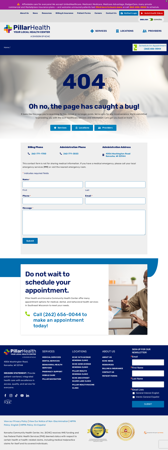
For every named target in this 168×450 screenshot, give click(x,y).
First (25, 190)
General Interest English (147, 393)
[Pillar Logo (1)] (27, 26)
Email (88, 196)
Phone (27, 196)
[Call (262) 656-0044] (150, 47)
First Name (137, 368)
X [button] (166, 1)
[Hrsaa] (98, 424)
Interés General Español (147, 397)
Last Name (137, 379)
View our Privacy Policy (16, 421)
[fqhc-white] (8, 400)
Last (87, 190)
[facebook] (5, 395)
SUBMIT (148, 404)
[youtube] (22, 395)
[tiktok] (16, 395)
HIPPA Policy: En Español (33, 425)
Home (6, 47)
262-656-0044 (138, 7)
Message (28, 208)
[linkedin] (27, 395)
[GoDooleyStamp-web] (153, 431)
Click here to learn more (109, 7)
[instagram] (10, 395)
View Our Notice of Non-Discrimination (48, 421)
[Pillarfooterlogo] (20, 350)
